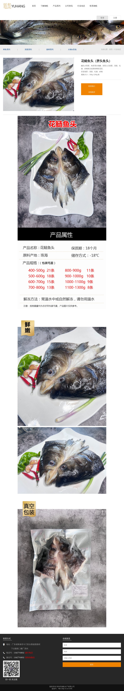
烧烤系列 (49, 49)
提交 (91, 664)
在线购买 (91, 92)
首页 (34, 6)
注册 (115, 18)
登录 (102, 18)
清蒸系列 (28, 49)
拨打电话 (29, 653)
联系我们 (91, 86)
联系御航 (93, 6)
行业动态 (81, 6)
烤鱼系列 (6, 49)
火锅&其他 (72, 49)
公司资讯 (69, 6)
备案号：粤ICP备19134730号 (62, 689)
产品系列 (56, 6)
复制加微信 (30, 657)
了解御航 (44, 6)
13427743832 (19, 653)
